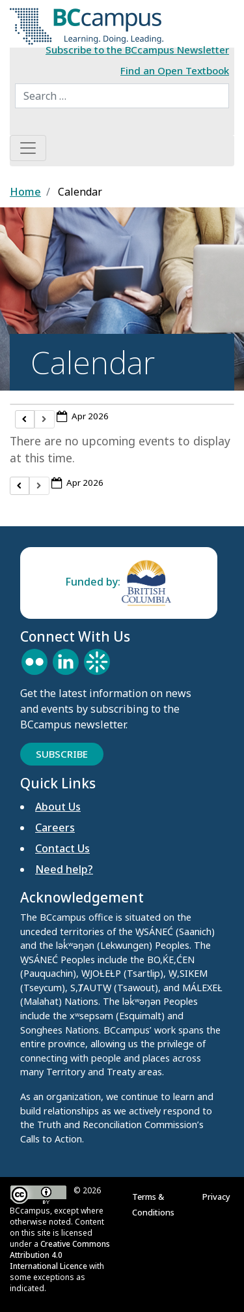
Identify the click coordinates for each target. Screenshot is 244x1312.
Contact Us (62, 848)
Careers (55, 827)
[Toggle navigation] (28, 148)
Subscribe (62, 753)
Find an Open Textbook (174, 70)
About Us (58, 806)
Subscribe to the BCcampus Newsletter (137, 49)
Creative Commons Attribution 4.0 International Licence (60, 1255)
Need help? (64, 869)
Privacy (218, 1196)
